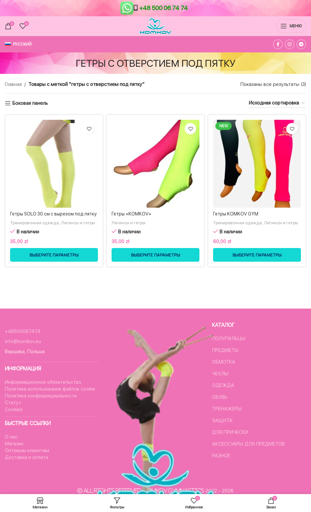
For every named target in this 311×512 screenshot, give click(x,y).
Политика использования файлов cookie (50, 389)
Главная (13, 84)
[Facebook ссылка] (278, 44)
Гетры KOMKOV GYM (236, 214)
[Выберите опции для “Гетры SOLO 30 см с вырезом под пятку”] (54, 268)
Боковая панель (30, 103)
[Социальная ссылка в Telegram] (301, 44)
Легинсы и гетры (28, 236)
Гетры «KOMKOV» (132, 214)
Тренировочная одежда (37, 229)
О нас (11, 437)
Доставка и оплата (26, 457)
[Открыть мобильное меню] (291, 26)
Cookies (14, 409)
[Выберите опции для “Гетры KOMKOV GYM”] (257, 268)
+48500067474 (22, 331)
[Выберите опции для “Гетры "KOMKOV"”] (155, 268)
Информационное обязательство (43, 382)
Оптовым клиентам (27, 450)
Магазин (14, 444)
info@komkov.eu (23, 341)
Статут (13, 403)
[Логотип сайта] (155, 26)
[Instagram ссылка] (289, 44)
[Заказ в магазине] (277, 103)
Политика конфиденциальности (41, 396)
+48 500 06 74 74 (163, 8)
